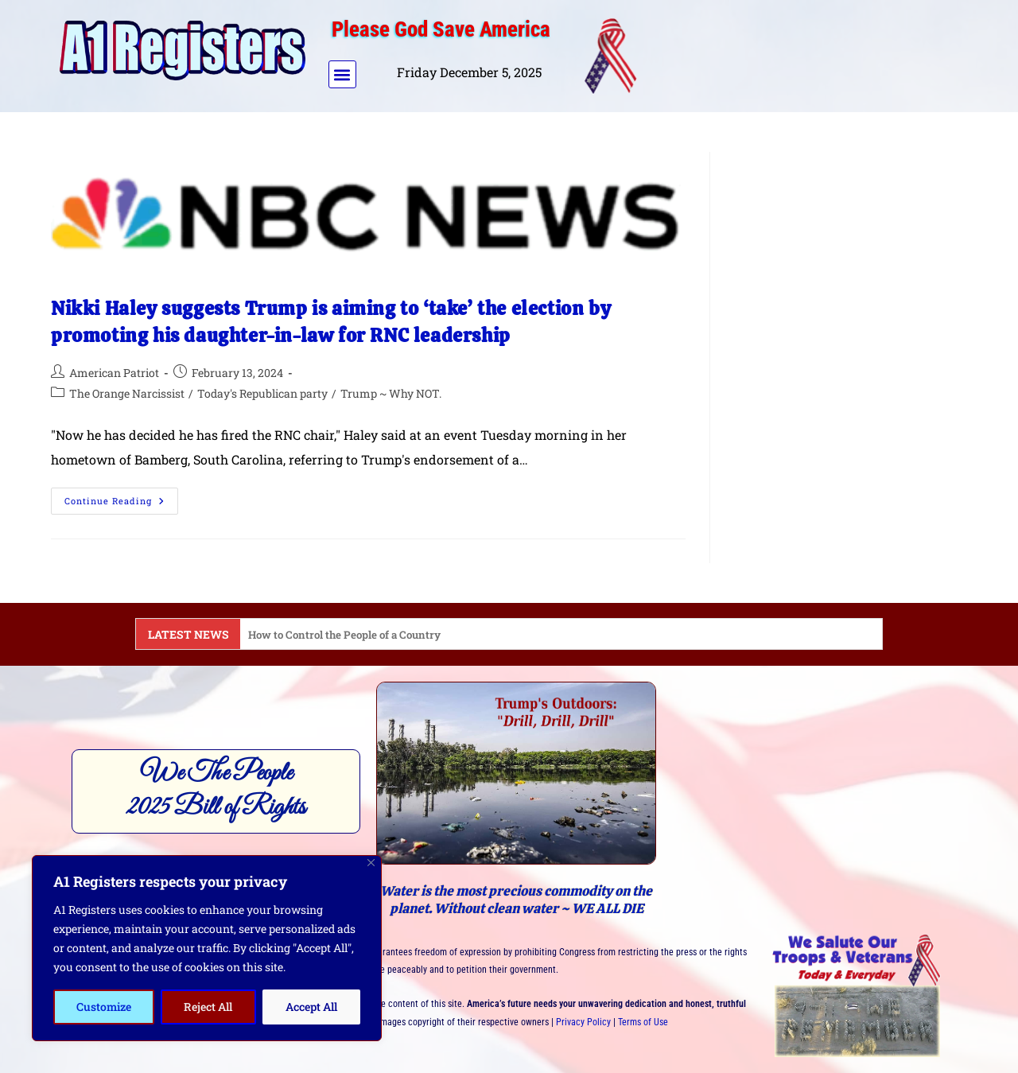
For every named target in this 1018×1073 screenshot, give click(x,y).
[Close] (371, 862)
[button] (342, 74)
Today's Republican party (262, 393)
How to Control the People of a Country (349, 634)
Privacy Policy (583, 1022)
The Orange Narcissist (127, 393)
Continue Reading (121, 497)
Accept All (311, 1006)
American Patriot (114, 372)
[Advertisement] (805, 52)
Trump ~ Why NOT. (390, 393)
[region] (207, 948)
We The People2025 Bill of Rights (216, 790)
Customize (103, 1006)
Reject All (208, 1006)
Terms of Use (643, 1022)
